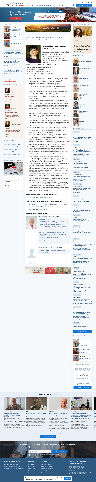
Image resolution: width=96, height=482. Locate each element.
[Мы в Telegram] (76, 369)
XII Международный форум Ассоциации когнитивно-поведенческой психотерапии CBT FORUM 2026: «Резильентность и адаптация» (82, 166)
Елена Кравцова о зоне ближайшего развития (36, 414)
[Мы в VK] (80, 369)
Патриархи (38, 37)
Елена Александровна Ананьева (80, 39)
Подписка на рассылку (46, 464)
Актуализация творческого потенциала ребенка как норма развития (12, 415)
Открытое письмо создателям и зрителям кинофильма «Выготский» (13, 71)
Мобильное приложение (47, 466)
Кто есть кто (39, 5)
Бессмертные (30, 37)
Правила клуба (44, 472)
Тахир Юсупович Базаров (83, 95)
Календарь (31, 475)
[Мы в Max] (88, 369)
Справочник (31, 472)
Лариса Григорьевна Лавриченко (47, 247)
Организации (60, 5)
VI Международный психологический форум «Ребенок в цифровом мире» (82, 200)
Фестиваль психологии (9, 81)
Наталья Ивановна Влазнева (84, 112)
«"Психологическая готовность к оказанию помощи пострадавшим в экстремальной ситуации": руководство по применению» (48, 205)
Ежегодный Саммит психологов (11, 464)
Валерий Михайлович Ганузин (46, 216)
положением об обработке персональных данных (82, 383)
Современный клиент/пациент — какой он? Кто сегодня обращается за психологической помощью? (81, 415)
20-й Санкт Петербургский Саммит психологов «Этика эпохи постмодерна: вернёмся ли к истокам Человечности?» (82, 190)
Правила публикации (46, 470)
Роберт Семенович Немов (84, 69)
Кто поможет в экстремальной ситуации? (40, 197)
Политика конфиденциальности (49, 475)
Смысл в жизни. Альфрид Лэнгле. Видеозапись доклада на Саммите (58, 414)
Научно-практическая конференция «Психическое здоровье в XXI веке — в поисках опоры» (82, 210)
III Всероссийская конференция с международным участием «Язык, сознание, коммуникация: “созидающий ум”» (82, 178)
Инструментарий (49, 5)
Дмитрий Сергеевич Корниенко (84, 103)
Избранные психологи (48, 37)
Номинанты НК (43, 40)
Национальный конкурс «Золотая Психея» (14, 468)
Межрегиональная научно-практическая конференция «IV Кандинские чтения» (81, 221)
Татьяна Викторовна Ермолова (84, 86)
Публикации (30, 5)
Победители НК (59, 37)
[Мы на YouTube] (84, 369)
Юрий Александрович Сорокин (85, 62)
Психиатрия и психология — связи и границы (13, 77)
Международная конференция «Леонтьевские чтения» (81, 327)
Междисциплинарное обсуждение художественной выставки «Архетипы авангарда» (13, 54)
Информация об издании (47, 468)
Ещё (66, 5)
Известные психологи (32, 40)
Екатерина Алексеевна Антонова (85, 120)
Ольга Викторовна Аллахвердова (84, 79)
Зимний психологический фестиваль (12, 466)
